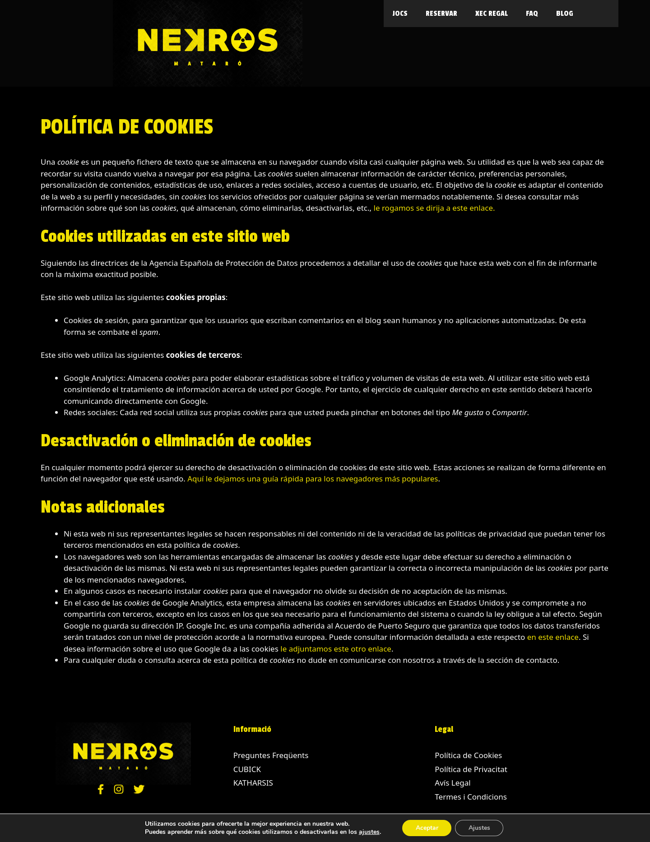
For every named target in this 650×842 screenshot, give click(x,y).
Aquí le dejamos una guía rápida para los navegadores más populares (312, 478)
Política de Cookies (468, 755)
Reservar (441, 13)
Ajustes (479, 827)
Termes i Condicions (471, 796)
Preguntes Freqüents (271, 755)
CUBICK (247, 769)
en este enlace (553, 637)
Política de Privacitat (471, 769)
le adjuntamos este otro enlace (335, 648)
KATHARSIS (253, 782)
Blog (564, 13)
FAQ (532, 13)
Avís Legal (452, 782)
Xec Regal (491, 13)
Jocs (400, 13)
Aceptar (426, 827)
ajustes (368, 832)
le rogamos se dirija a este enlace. (434, 208)
